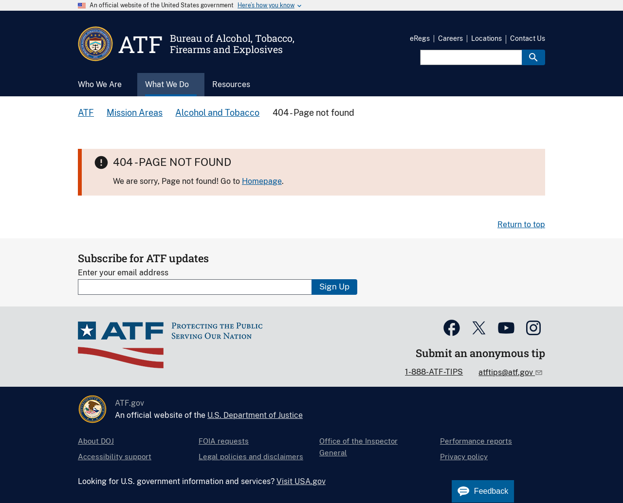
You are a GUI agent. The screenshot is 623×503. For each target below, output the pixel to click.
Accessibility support (114, 456)
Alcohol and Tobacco (217, 113)
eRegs (420, 38)
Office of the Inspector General (358, 447)
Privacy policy (464, 456)
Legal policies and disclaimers (251, 456)
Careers (450, 38)
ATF (86, 113)
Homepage (262, 181)
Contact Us (527, 38)
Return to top (521, 224)
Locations (486, 38)
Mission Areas (135, 113)
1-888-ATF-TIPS (434, 372)
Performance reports (476, 441)
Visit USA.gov (301, 481)
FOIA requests (224, 441)
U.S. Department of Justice (255, 415)
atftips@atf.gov (506, 372)
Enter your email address (123, 272)
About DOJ (96, 441)
